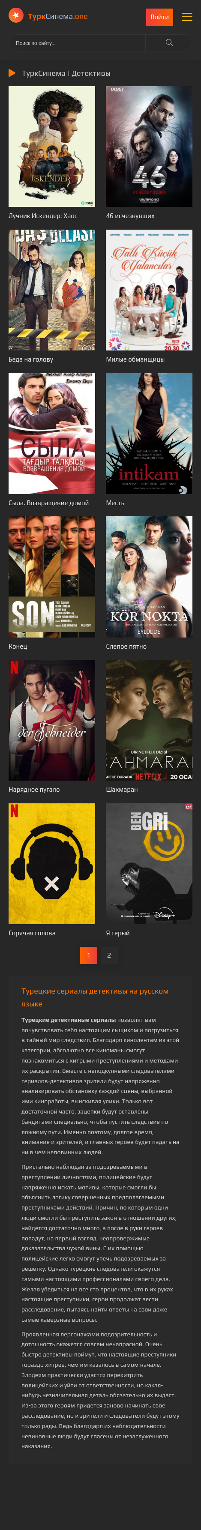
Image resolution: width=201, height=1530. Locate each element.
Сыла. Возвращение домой (49, 502)
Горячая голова (32, 933)
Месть (115, 502)
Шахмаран (122, 789)
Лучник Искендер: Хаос (43, 215)
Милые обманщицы (135, 359)
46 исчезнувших (130, 215)
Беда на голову (31, 359)
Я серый (117, 933)
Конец (18, 646)
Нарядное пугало (34, 789)
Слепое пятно (126, 646)
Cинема (58, 16)
